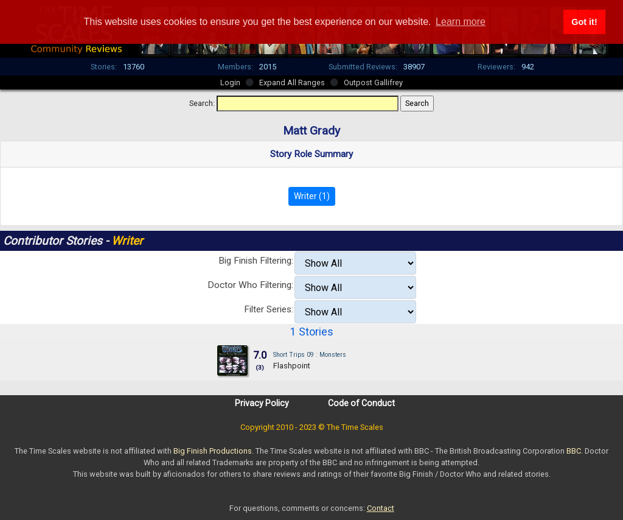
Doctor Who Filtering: (250, 284)
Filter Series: (268, 309)
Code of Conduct (361, 403)
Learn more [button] (461, 21)
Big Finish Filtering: (255, 260)
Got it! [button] (584, 22)
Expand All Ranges (292, 82)
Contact (380, 508)
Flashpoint (291, 365)
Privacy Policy (262, 403)
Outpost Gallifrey (373, 82)
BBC (573, 450)
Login (230, 82)
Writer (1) (312, 196)
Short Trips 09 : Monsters (309, 355)
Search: (202, 103)
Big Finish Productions (212, 450)
